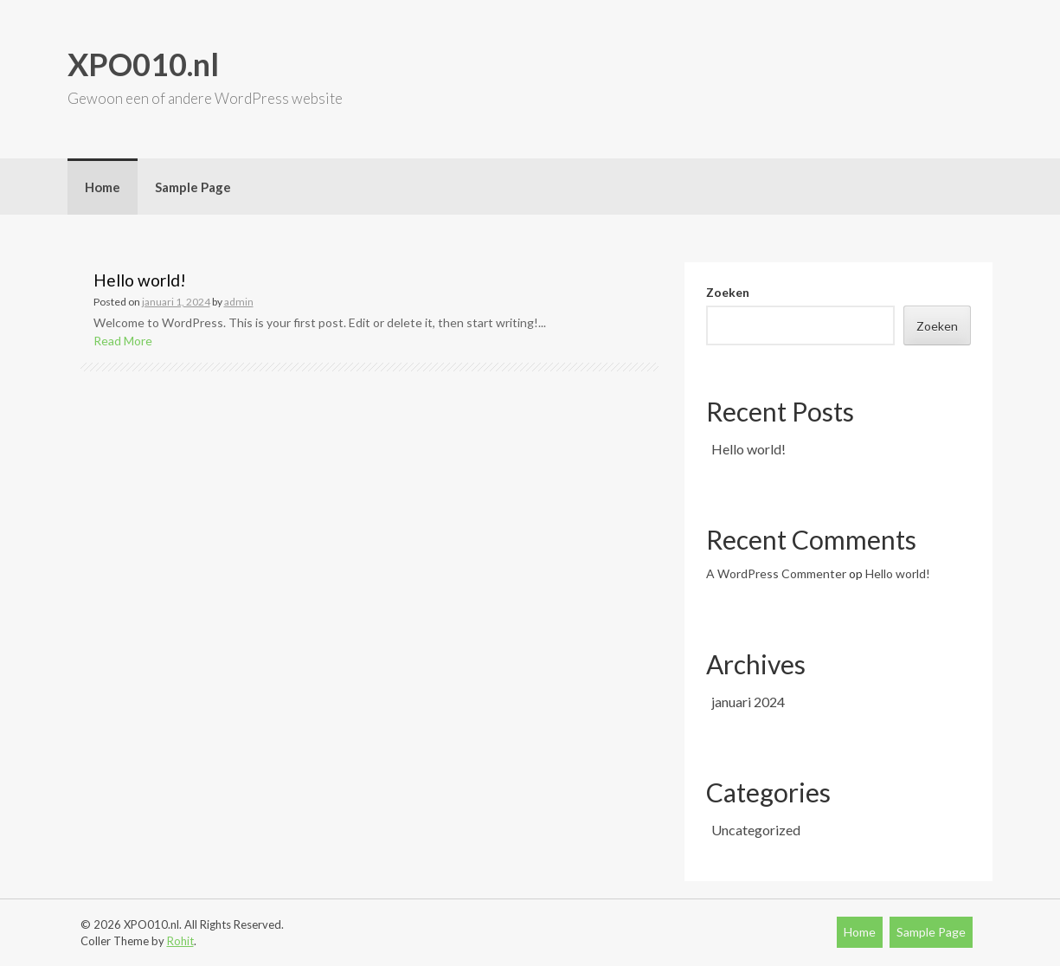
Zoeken (727, 292)
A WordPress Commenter (776, 573)
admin (239, 301)
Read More (122, 340)
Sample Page (193, 187)
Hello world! (139, 280)
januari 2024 (748, 701)
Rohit (180, 941)
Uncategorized (755, 829)
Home (102, 187)
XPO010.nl (143, 64)
